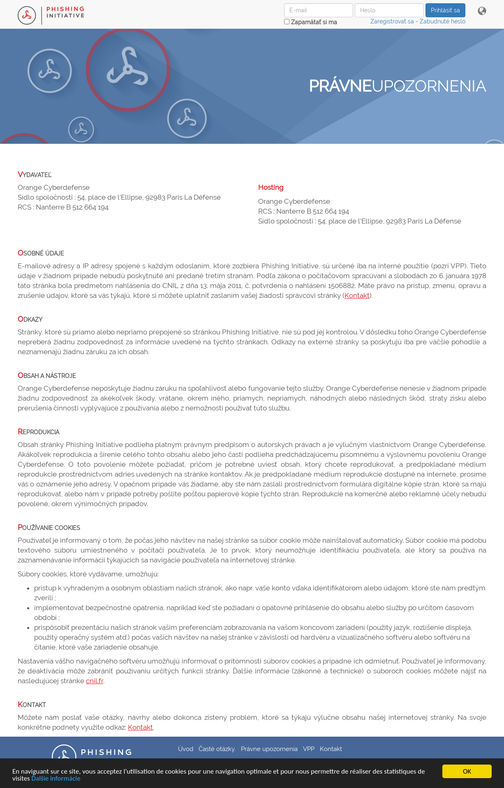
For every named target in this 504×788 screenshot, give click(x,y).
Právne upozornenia (269, 748)
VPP (308, 748)
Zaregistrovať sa (392, 21)
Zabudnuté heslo (442, 21)
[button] (482, 11)
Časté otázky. (217, 748)
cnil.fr (94, 681)
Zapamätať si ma (310, 22)
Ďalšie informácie (56, 779)
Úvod (185, 748)
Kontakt (357, 295)
